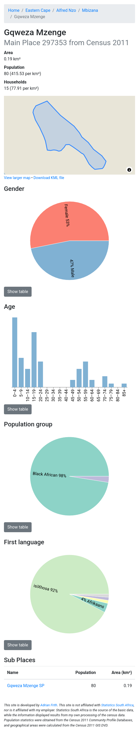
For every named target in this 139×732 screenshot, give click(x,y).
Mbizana (90, 10)
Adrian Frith (48, 705)
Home (13, 10)
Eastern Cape (38, 10)
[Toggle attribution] (129, 170)
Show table (17, 291)
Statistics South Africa (117, 705)
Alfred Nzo (66, 10)
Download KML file (48, 178)
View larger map (17, 178)
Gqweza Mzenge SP (25, 685)
